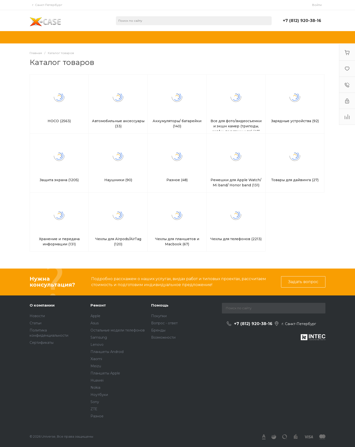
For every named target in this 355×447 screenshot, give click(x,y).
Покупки (159, 316)
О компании (42, 305)
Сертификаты (41, 342)
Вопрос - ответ (164, 323)
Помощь (159, 305)
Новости (37, 316)
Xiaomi (96, 359)
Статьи (35, 323)
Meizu (95, 366)
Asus (94, 323)
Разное (97, 416)
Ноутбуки (99, 394)
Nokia (95, 387)
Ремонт (98, 305)
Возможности (163, 337)
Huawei (97, 380)
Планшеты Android (107, 352)
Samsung (98, 337)
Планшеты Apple (105, 373)
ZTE (93, 409)
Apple (95, 316)
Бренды (158, 330)
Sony (94, 402)
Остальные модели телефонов (117, 330)
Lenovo (97, 344)
